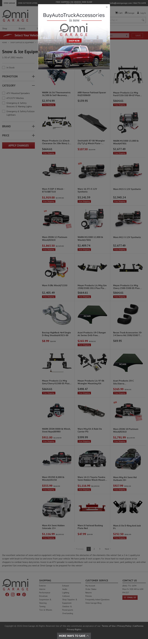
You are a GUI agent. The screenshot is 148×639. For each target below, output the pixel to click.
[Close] (74, 7)
